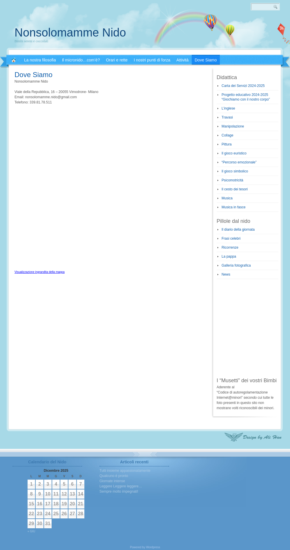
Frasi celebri (231, 238)
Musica (227, 198)
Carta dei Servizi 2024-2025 (243, 86)
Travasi (227, 117)
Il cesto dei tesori (235, 189)
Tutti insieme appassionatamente (125, 471)
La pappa (229, 256)
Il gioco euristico (234, 153)
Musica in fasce (234, 207)
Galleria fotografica (236, 265)
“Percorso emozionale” (239, 162)
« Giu (31, 531)
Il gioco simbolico (235, 171)
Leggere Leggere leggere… (120, 486)
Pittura (227, 144)
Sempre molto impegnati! (118, 491)
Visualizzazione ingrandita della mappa (39, 272)
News (226, 274)
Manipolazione (233, 126)
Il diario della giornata (238, 229)
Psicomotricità (232, 180)
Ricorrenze (230, 247)
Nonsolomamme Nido (70, 32)
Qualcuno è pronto (113, 476)
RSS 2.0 (281, 29)
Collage (227, 135)
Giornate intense (112, 481)
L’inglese (228, 108)
